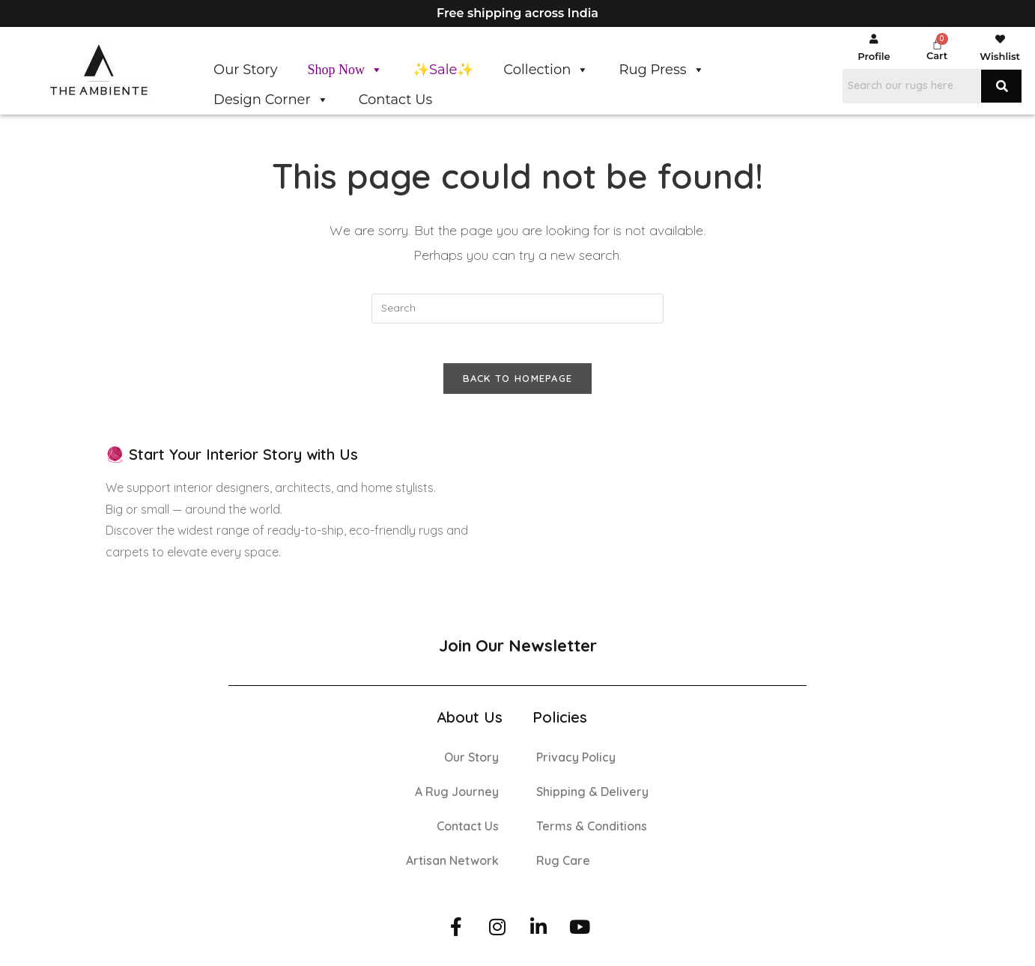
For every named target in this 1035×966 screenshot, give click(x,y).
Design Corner (271, 100)
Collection (546, 70)
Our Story (245, 69)
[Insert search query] (517, 308)
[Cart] (937, 43)
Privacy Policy (576, 763)
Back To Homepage (518, 384)
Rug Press (661, 70)
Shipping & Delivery (592, 797)
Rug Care (563, 866)
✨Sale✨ (443, 69)
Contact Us (396, 99)
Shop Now (345, 70)
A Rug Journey (457, 797)
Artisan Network (452, 866)
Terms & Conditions (591, 831)
